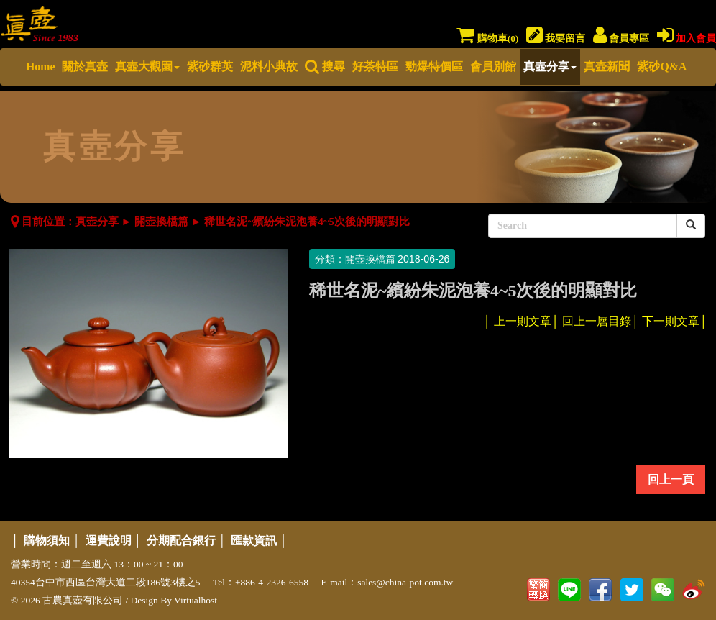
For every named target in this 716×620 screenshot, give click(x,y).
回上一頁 (671, 479)
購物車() (487, 38)
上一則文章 (522, 321)
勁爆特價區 (434, 66)
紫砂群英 (210, 66)
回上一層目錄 (596, 321)
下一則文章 (670, 321)
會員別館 (493, 66)
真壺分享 (550, 66)
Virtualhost (195, 600)
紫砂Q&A (662, 66)
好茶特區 (375, 66)
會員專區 (621, 38)
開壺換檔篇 (161, 221)
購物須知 (47, 540)
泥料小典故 (269, 66)
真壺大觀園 (147, 66)
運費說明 (109, 540)
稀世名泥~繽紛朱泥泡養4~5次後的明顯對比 (307, 221)
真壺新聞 (607, 66)
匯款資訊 (254, 540)
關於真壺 (85, 66)
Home (40, 66)
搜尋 (325, 66)
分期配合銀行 (181, 540)
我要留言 (555, 38)
